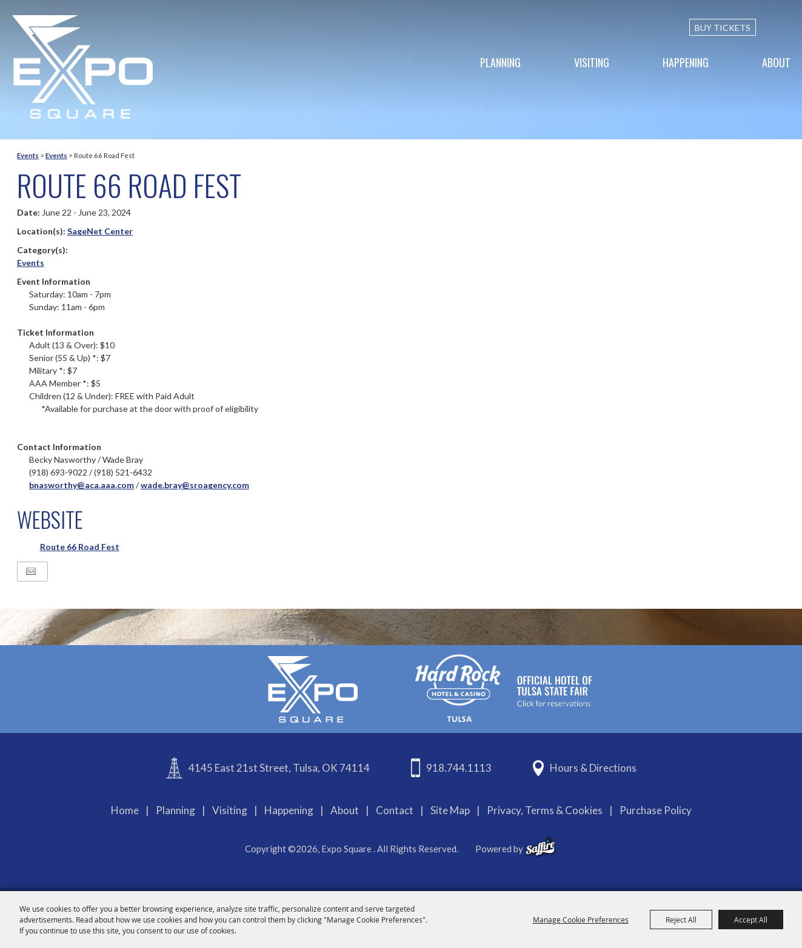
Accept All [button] (750, 919)
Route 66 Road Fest (79, 547)
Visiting (591, 62)
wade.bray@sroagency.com (195, 485)
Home (125, 810)
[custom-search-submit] (785, 27)
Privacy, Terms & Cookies (545, 810)
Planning (500, 62)
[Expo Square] (82, 67)
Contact (394, 810)
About (776, 62)
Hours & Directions (593, 767)
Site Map (450, 810)
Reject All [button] (681, 919)
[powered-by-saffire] (540, 847)
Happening (686, 62)
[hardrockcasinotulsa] (503, 688)
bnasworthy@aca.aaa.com (81, 485)
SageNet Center (100, 231)
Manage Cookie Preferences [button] (581, 919)
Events (28, 155)
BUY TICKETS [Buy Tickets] (722, 27)
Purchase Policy (656, 810)
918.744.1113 (459, 767)
